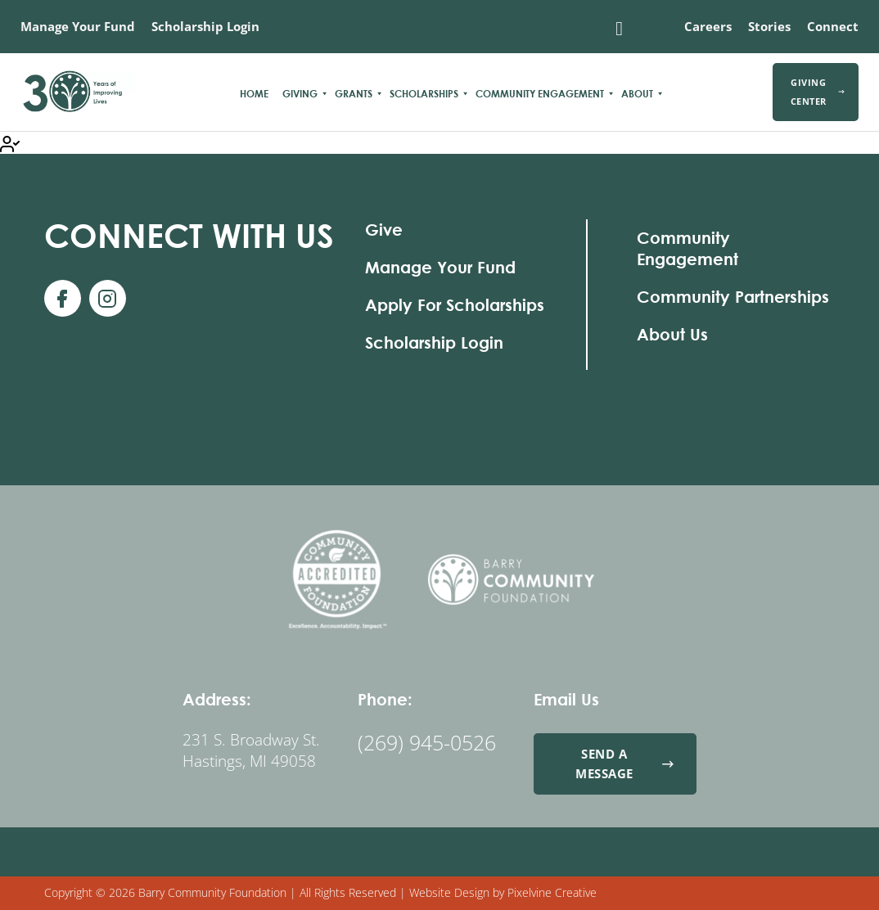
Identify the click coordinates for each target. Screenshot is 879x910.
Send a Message (624, 763)
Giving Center (818, 91)
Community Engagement (540, 93)
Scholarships (424, 93)
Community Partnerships (733, 296)
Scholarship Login (205, 26)
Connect (833, 26)
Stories (769, 26)
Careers (708, 26)
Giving (300, 93)
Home (254, 93)
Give (384, 229)
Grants (353, 93)
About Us (672, 334)
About (637, 93)
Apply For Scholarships (454, 304)
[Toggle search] (619, 28)
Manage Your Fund (77, 26)
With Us (189, 235)
